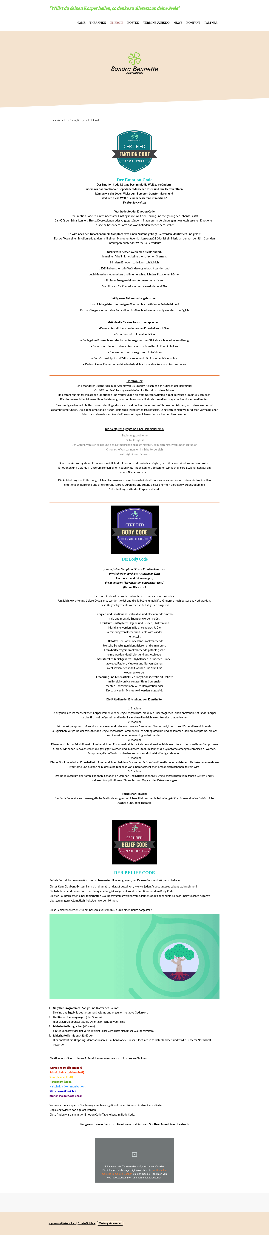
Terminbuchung (156, 23)
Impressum (55, 1223)
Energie (116, 23)
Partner (210, 23)
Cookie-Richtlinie (86, 1223)
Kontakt (193, 23)
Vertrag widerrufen (110, 1223)
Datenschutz (69, 1223)
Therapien (97, 23)
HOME (80, 23)
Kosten (133, 23)
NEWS (178, 23)
